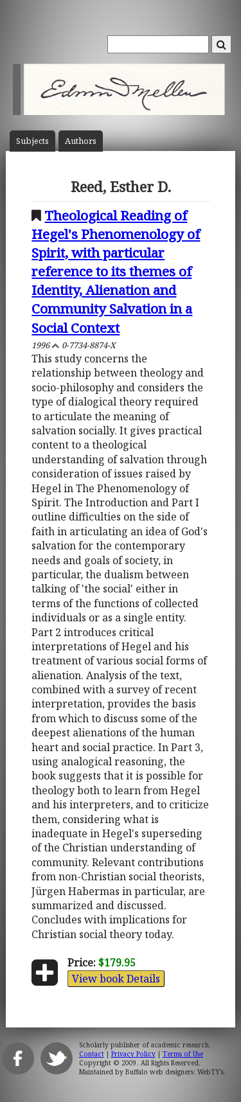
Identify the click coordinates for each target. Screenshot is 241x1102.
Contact (91, 1053)
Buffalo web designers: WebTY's (174, 1071)
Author (80, 141)
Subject (32, 141)
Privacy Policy (133, 1053)
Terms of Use (183, 1053)
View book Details (116, 979)
